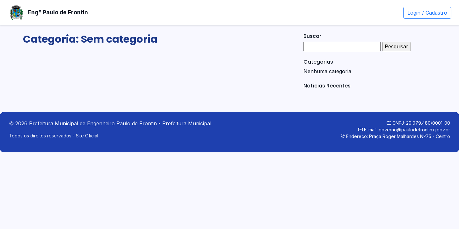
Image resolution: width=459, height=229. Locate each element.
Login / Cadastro (427, 13)
